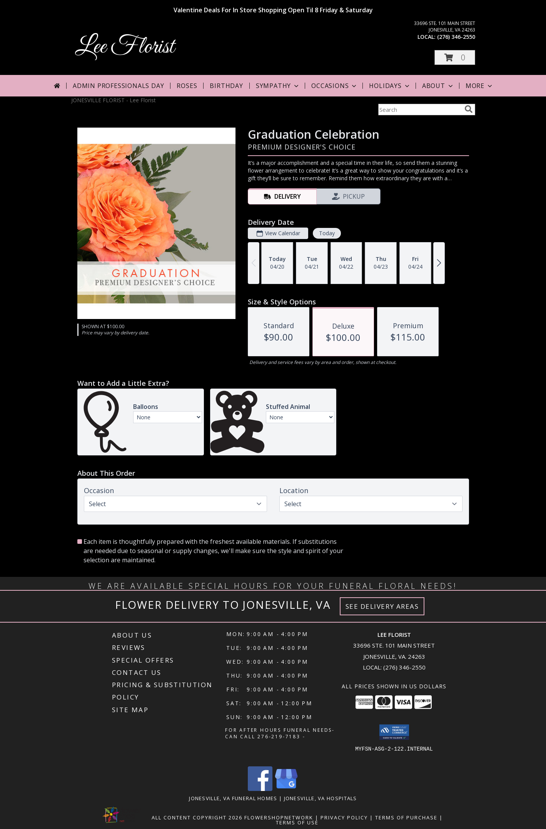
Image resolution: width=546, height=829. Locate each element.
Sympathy (278, 85)
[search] (469, 109)
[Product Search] (420, 109)
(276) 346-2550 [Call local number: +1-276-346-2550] (456, 36)
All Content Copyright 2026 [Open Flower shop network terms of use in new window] (197, 817)
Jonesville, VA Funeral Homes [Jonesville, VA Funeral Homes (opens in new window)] (233, 798)
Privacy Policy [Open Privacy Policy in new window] (344, 817)
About (438, 85)
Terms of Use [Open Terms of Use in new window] (297, 822)
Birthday (226, 85)
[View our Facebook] (260, 788)
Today (326, 233)
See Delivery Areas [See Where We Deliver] (382, 606)
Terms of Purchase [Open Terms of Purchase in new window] (406, 817)
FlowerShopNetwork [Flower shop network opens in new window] (278, 817)
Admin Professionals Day (118, 85)
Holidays (390, 85)
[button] (454, 57)
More (480, 85)
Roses (187, 85)
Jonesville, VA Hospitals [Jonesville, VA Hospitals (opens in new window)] (320, 798)
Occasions (334, 85)
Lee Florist (124, 47)
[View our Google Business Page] (286, 788)
